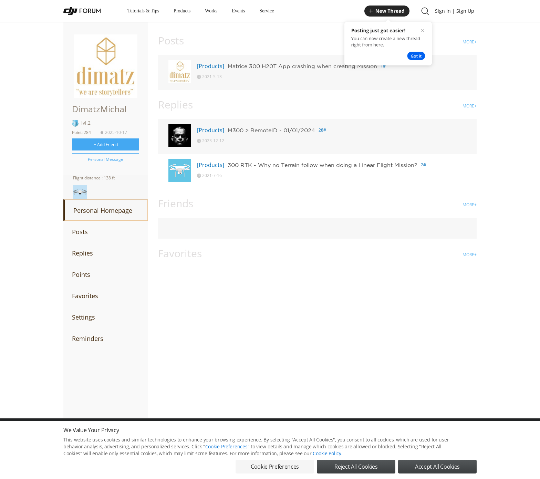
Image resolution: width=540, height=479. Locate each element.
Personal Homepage (102, 210)
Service (266, 10)
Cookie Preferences (226, 452)
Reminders (87, 338)
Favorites (85, 296)
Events (238, 10)
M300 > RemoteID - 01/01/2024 (271, 130)
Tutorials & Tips (143, 10)
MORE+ (470, 42)
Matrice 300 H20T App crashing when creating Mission (302, 66)
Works (211, 10)
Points (81, 274)
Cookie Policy (327, 459)
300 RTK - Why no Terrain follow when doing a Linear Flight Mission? (322, 165)
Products (182, 10)
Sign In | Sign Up (454, 11)
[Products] (210, 66)
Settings (83, 317)
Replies (82, 253)
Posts (80, 232)
